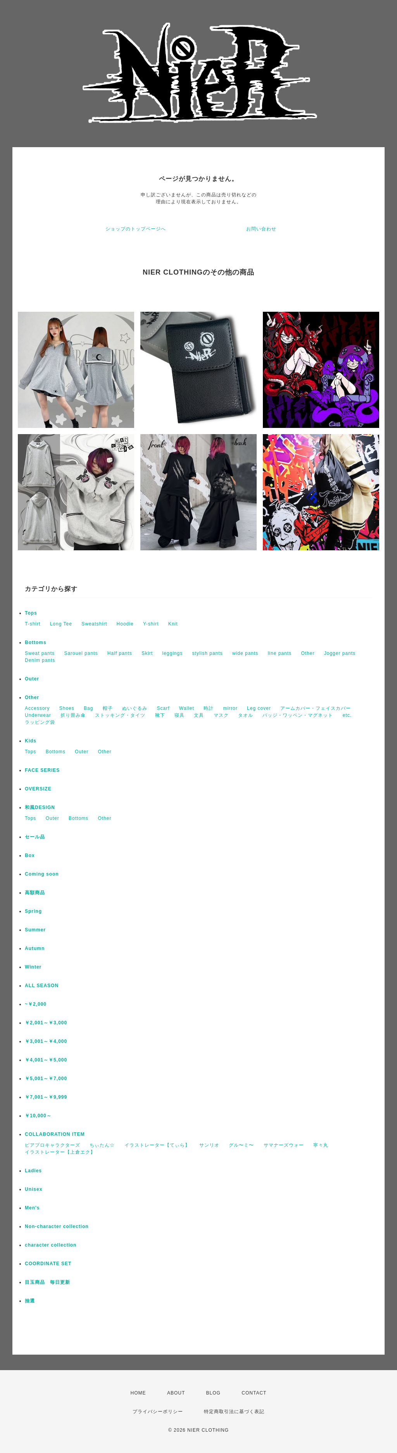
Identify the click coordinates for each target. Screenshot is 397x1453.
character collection (50, 1245)
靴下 (160, 715)
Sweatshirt (94, 624)
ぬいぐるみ (134, 708)
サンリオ (209, 1145)
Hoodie (125, 624)
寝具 (179, 715)
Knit (173, 624)
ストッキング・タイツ (120, 715)
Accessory (37, 708)
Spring (33, 911)
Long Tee (61, 624)
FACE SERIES (42, 770)
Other (307, 653)
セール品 (35, 837)
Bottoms (36, 642)
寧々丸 (320, 1145)
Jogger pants (340, 653)
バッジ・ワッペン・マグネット (297, 715)
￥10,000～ (38, 1115)
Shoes (66, 708)
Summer (35, 930)
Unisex (33, 1189)
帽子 (108, 708)
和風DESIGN (40, 807)
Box (30, 855)
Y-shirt (151, 624)
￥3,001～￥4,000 (46, 1041)
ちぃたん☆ (102, 1145)
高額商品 (35, 892)
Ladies (33, 1170)
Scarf (163, 708)
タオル (245, 715)
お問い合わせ (261, 229)
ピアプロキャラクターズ (52, 1145)
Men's (32, 1208)
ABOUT (176, 1393)
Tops (31, 613)
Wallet (186, 708)
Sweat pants (40, 653)
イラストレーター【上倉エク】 (60, 1152)
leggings (172, 653)
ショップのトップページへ (135, 229)
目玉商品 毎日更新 (47, 1282)
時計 (209, 708)
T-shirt (32, 624)
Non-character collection (57, 1226)
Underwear (38, 715)
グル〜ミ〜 (241, 1145)
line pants (280, 653)
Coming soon (42, 874)
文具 (199, 715)
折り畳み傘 (73, 715)
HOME (138, 1393)
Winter (33, 967)
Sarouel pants (81, 653)
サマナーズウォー (284, 1145)
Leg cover (259, 708)
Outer (32, 679)
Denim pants (40, 660)
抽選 (30, 1301)
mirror (230, 708)
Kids (30, 741)
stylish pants (207, 653)
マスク (221, 715)
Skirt (147, 653)
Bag (88, 708)
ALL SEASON (42, 985)
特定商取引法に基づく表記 (234, 1411)
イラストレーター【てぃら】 (157, 1145)
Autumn (35, 948)
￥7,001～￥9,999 (46, 1097)
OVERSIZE (38, 789)
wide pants (245, 653)
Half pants (119, 653)
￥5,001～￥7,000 (46, 1078)
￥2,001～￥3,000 (46, 1022)
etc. (347, 715)
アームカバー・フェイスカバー (315, 708)
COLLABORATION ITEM (55, 1134)
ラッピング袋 (40, 722)
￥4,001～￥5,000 (46, 1060)
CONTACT (254, 1393)
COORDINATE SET (48, 1263)
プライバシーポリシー (158, 1411)
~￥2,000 (36, 1004)
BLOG (213, 1393)
